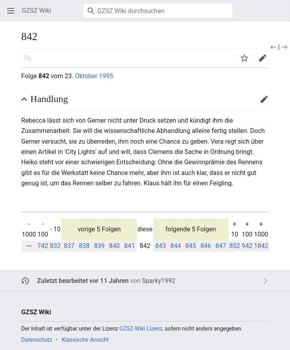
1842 (261, 246)
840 (114, 246)
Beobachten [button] (247, 61)
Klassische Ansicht (85, 340)
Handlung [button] (49, 99)
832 (55, 246)
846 (205, 246)
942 (247, 246)
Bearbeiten (266, 103)
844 (175, 246)
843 (160, 246)
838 (84, 246)
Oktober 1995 (94, 76)
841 (129, 246)
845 (190, 246)
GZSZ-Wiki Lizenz (140, 328)
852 (234, 246)
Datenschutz (36, 340)
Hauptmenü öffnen (13, 14)
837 (69, 246)
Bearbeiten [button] (265, 61)
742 (42, 246)
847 (220, 246)
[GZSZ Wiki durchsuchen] (158, 11)
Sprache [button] (29, 61)
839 (99, 246)
